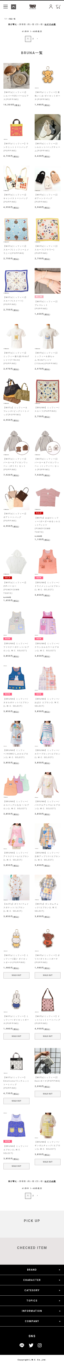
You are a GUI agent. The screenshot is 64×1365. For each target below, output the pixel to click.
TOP (5, 19)
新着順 (22, 24)
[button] (37, 39)
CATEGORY (32, 1290)
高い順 (31, 24)
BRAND (32, 1269)
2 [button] (33, 39)
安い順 (39, 24)
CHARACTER (32, 1280)
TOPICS (32, 1300)
